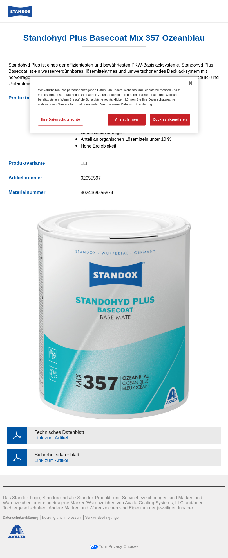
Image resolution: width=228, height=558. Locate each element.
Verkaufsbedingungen (102, 518)
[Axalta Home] (20, 15)
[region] (114, 104)
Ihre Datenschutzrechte (60, 119)
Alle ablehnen (126, 119)
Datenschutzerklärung (20, 518)
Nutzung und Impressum (62, 518)
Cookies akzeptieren (170, 119)
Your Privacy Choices (114, 546)
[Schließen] (190, 83)
